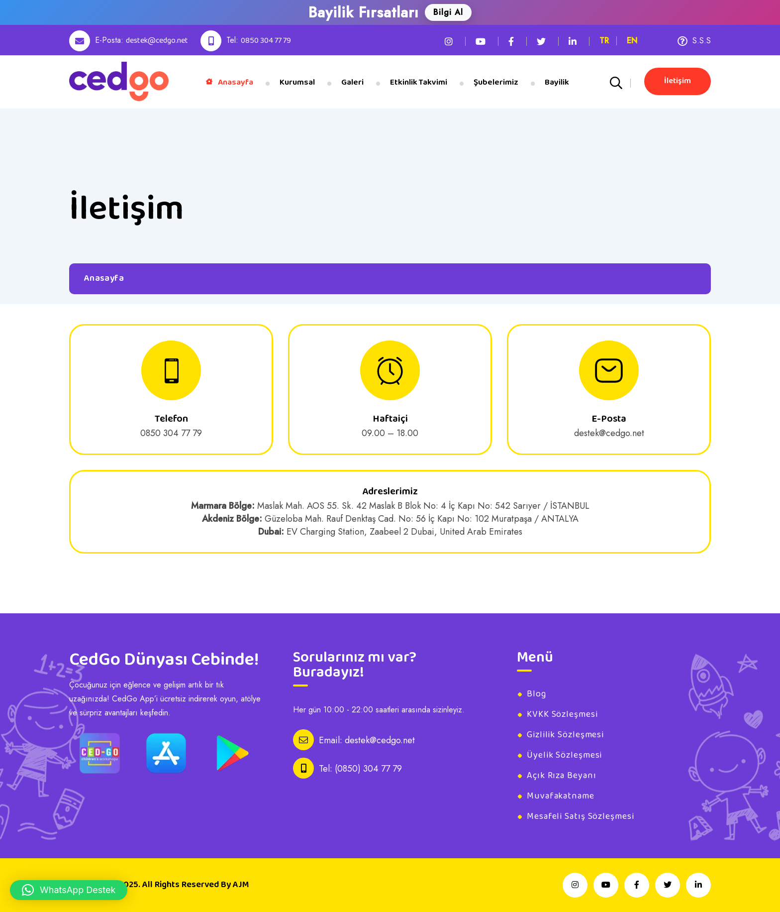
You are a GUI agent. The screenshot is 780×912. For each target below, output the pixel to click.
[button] (68, 890)
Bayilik (557, 82)
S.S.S (694, 40)
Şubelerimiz (496, 82)
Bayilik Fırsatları (363, 12)
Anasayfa (229, 82)
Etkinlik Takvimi (418, 82)
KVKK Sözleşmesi (562, 714)
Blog (536, 693)
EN (632, 40)
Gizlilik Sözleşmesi (565, 734)
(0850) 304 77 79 (368, 768)
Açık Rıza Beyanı (561, 775)
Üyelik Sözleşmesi (564, 755)
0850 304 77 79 (266, 40)
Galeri (352, 82)
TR (604, 40)
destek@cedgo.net (157, 40)
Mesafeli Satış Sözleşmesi (580, 816)
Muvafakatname (560, 796)
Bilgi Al (448, 12)
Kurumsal (297, 82)
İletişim (677, 81)
